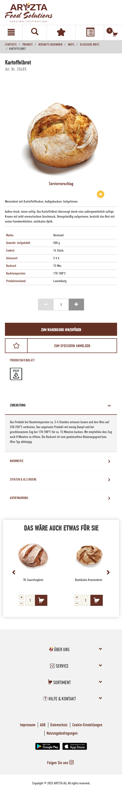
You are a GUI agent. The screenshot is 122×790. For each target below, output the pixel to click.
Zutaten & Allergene (23, 479)
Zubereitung (17, 405)
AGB (43, 724)
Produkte (27, 44)
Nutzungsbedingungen (62, 733)
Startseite (11, 44)
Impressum (27, 724)
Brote (71, 44)
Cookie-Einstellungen (87, 724)
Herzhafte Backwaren (50, 44)
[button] (59, 650)
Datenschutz (59, 724)
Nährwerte (17, 461)
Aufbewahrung (19, 498)
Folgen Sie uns (61, 762)
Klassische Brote (89, 44)
